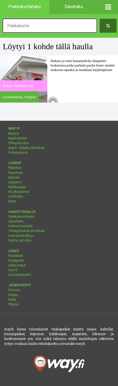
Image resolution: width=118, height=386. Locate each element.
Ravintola (15, 173)
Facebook (15, 256)
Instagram (16, 260)
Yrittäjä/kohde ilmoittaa (26, 231)
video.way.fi (17, 265)
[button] (108, 7)
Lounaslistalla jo (21, 236)
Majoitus (15, 168)
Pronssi (14, 290)
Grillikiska (15, 196)
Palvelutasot (18, 153)
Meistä (13, 134)
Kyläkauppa (17, 187)
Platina (13, 304)
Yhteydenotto (18, 143)
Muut (12, 201)
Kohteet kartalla (20, 226)
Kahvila (13, 177)
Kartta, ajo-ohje (19, 240)
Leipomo (14, 182)
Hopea (13, 295)
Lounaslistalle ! (20, 275)
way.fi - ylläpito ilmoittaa (26, 148)
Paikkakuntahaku (21, 217)
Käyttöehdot (17, 138)
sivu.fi (12, 270)
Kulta (12, 300)
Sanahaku (16, 221)
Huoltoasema (18, 192)
